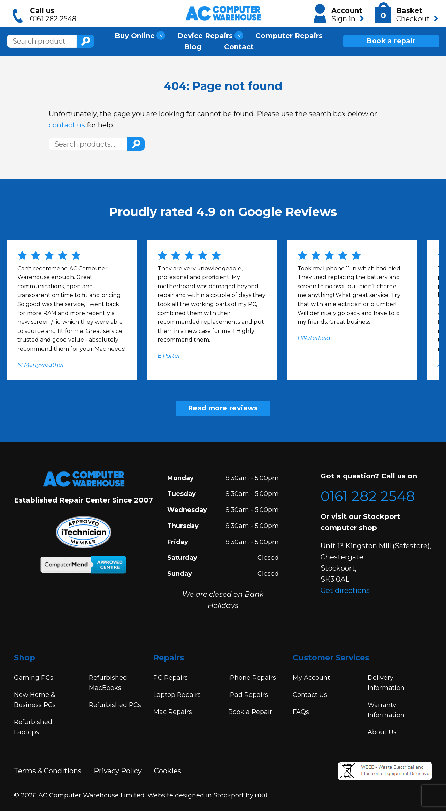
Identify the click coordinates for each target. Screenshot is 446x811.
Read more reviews (223, 408)
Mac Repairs (172, 712)
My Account (311, 678)
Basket (406, 13)
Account (339, 13)
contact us (67, 125)
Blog (192, 45)
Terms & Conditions (48, 771)
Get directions (345, 590)
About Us (382, 732)
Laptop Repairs (177, 695)
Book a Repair (250, 712)
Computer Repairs (289, 34)
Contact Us (310, 695)
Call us (46, 14)
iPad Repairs (248, 695)
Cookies (167, 771)
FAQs (301, 712)
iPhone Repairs (252, 678)
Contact (239, 45)
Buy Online (135, 34)
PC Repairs (170, 678)
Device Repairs (205, 34)
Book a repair (391, 39)
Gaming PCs (33, 678)
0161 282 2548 (368, 496)
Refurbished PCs (115, 705)
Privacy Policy (118, 771)
